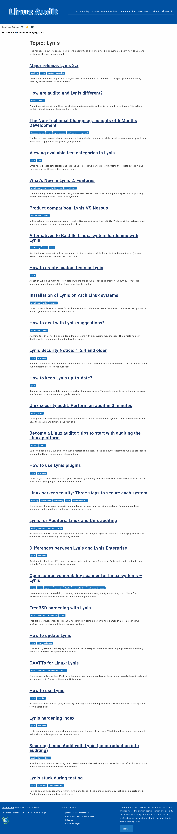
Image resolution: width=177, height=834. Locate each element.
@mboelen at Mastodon (77, 813)
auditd (34, 101)
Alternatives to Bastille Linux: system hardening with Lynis (83, 238)
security (59, 588)
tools (67, 588)
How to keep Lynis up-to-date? (60, 377)
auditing (34, 73)
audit (33, 413)
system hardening (56, 73)
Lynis (41, 32)
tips (39, 160)
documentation (37, 133)
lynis (43, 73)
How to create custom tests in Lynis (66, 267)
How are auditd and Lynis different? (66, 93)
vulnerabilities (79, 588)
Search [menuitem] (167, 11)
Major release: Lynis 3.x (53, 65)
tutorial (41, 698)
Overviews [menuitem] (144, 11)
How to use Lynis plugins (55, 465)
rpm (39, 643)
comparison (36, 216)
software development (78, 133)
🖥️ (22, 27)
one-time (62, 188)
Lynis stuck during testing (56, 777)
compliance (46, 501)
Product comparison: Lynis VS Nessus (68, 208)
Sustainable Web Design (34, 813)
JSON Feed (89, 816)
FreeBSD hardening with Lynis (60, 607)
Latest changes (73, 823)
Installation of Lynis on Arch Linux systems (73, 295)
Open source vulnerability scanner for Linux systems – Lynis (85, 578)
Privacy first (8, 807)
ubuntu (72, 188)
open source (59, 133)
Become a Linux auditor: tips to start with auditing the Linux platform (85, 435)
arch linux (35, 188)
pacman (53, 303)
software (42, 556)
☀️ (27, 27)
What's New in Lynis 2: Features (62, 180)
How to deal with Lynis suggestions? (67, 322)
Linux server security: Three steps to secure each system (88, 492)
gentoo (46, 188)
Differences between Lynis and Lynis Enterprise (78, 548)
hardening (35, 248)
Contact (126, 829)
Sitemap (69, 820)
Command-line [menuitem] (128, 11)
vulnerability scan (96, 588)
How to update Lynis (50, 635)
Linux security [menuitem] (81, 11)
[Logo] (34, 21)
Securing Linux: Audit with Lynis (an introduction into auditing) (84, 748)
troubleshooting (56, 786)
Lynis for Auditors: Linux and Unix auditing (73, 520)
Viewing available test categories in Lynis (72, 152)
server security (80, 501)
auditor (34, 445)
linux (45, 248)
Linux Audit (10, 32)
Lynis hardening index (51, 718)
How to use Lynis (46, 690)
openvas (48, 588)
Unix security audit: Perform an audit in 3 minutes (80, 405)
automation (53, 671)
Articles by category (27, 32)
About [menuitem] (156, 11)
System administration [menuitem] (104, 11)
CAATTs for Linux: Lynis (54, 663)
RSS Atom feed (72, 816)
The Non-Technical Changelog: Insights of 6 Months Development (83, 123)
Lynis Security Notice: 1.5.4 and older (68, 350)
